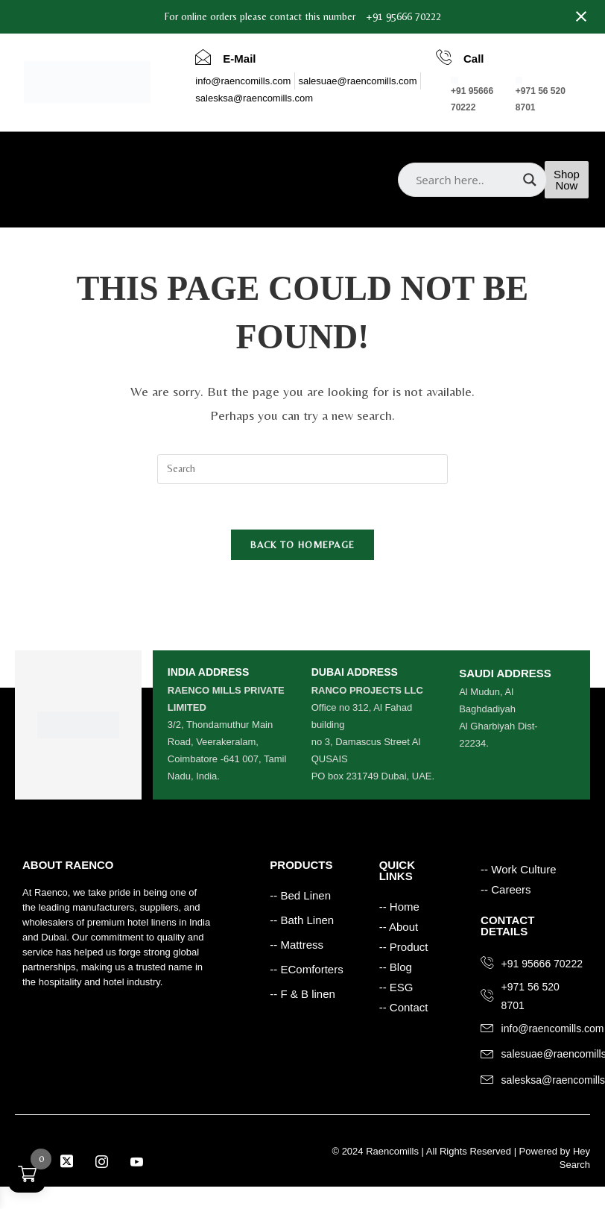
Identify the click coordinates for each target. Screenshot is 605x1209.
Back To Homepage (302, 544)
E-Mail (239, 58)
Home (39, 157)
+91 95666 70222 (403, 16)
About (84, 157)
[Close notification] (581, 16)
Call (473, 58)
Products (135, 157)
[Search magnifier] (529, 179)
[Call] (444, 56)
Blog (183, 157)
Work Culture (54, 194)
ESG (112, 194)
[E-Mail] (203, 56)
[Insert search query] (302, 469)
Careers (159, 194)
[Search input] (466, 179)
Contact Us (220, 194)
